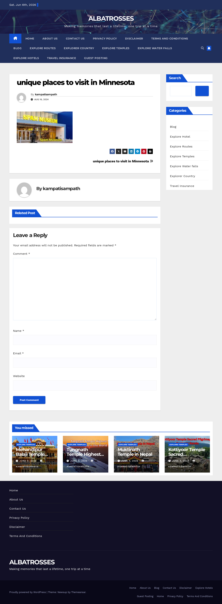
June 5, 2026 (28, 461)
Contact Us (75, 38)
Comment (21, 253)
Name (18, 331)
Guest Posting (96, 58)
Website (19, 376)
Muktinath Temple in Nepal (135, 452)
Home (29, 38)
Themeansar (78, 592)
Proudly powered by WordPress (28, 592)
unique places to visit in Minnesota (76, 82)
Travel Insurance (61, 58)
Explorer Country (79, 48)
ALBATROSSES (111, 18)
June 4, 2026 (130, 461)
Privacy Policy (105, 38)
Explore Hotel (180, 136)
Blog (17, 48)
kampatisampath (46, 94)
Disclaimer (134, 38)
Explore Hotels (26, 58)
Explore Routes (43, 48)
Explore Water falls (155, 48)
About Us (50, 38)
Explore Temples (116, 48)
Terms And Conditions (169, 38)
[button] (202, 48)
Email (18, 353)
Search (175, 78)
